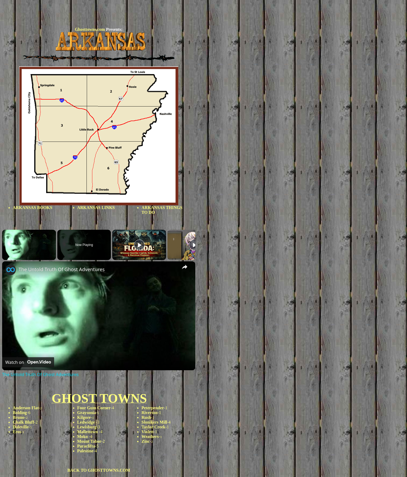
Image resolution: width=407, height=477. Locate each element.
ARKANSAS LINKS (96, 207)
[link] (10, 270)
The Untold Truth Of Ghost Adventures (62, 269)
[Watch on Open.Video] (28, 362)
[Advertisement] (98, 14)
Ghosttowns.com (90, 29)
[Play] (139, 245)
